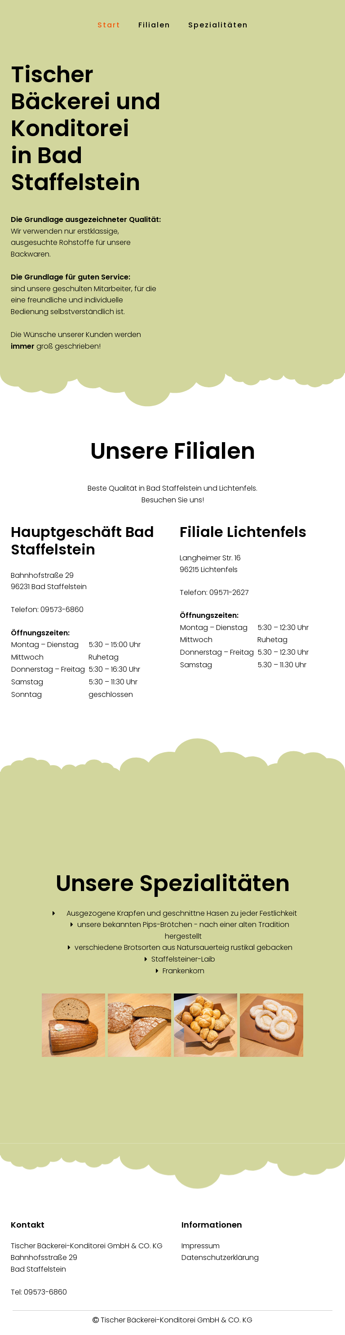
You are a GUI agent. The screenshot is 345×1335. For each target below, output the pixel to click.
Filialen (154, 25)
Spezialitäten (218, 25)
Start (108, 25)
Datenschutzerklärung (220, 1257)
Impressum (200, 1246)
